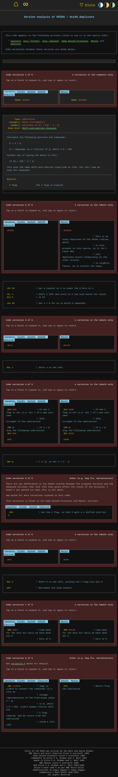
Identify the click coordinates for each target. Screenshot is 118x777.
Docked (31, 91)
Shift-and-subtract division (39, 128)
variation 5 (18, 663)
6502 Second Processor (75, 41)
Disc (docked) (50, 41)
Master (95, 41)
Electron (16, 43)
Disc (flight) (31, 41)
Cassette (16, 41)
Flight (21, 91)
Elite (86, 5)
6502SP (41, 91)
